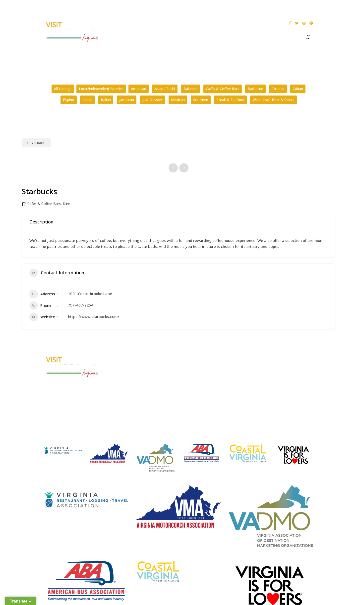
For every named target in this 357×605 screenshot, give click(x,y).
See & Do (219, 37)
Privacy (263, 377)
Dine (262, 37)
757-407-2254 (80, 304)
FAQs (190, 358)
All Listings (62, 88)
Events (243, 37)
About (196, 37)
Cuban (298, 88)
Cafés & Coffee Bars (222, 88)
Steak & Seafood (230, 99)
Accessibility (268, 367)
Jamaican (126, 99)
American (138, 88)
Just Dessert (152, 99)
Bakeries (190, 88)
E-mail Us (122, 391)
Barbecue (255, 88)
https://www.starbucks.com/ (93, 316)
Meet (294, 37)
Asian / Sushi (165, 88)
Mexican (178, 99)
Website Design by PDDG (277, 386)
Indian (87, 99)
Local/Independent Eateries (101, 88)
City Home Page (271, 358)
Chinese (278, 88)
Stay (275, 37)
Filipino (68, 99)
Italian (106, 99)
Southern (200, 99)
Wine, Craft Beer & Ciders (273, 99)
